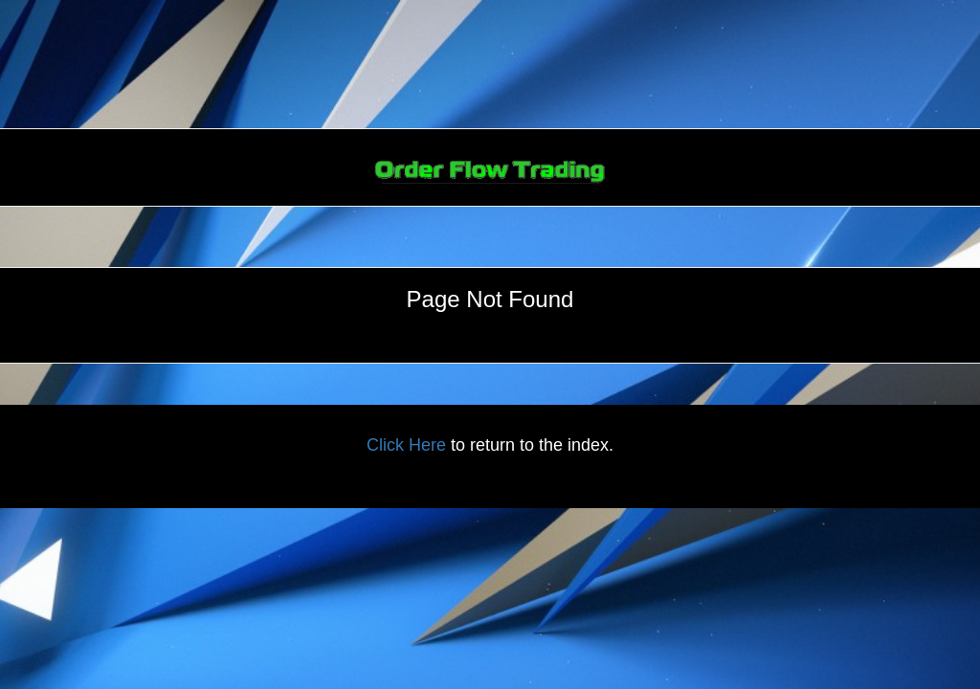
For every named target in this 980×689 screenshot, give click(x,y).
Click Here (406, 445)
